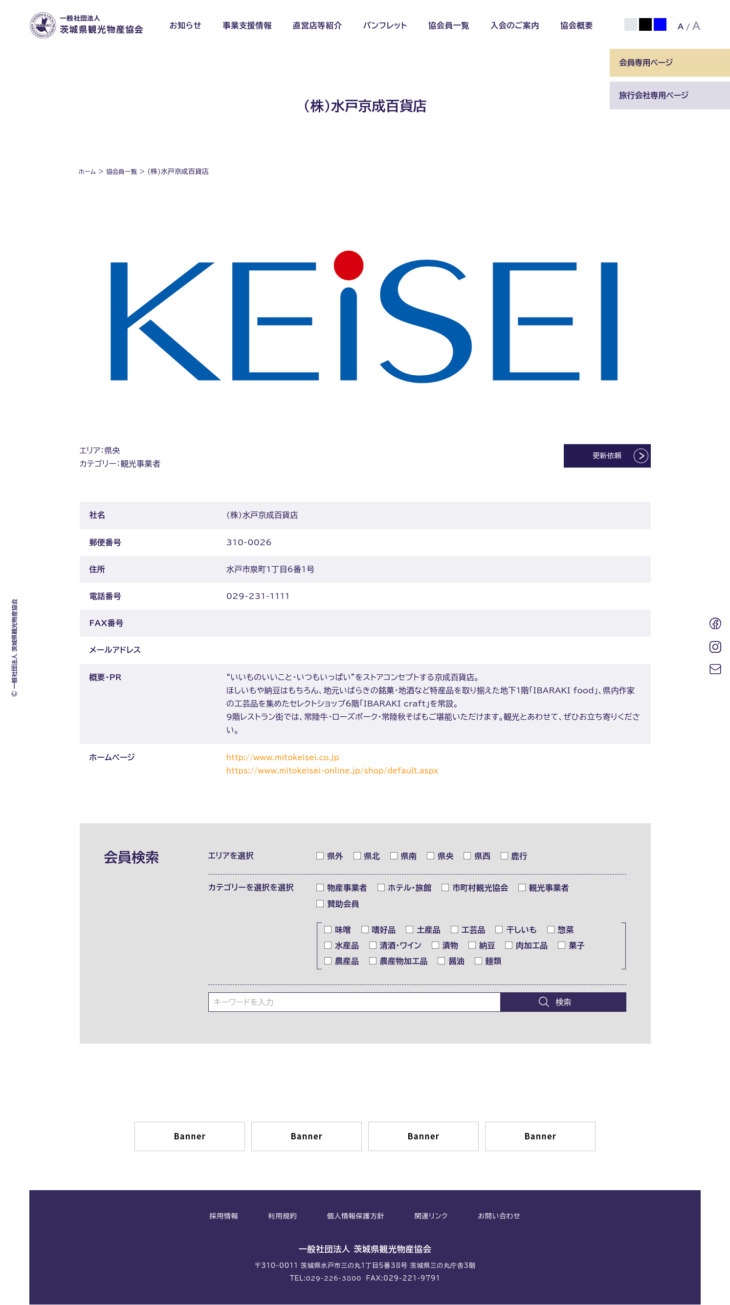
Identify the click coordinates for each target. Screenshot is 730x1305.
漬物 (445, 946)
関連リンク (431, 1217)
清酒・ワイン (395, 946)
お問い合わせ (499, 1217)
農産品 (342, 962)
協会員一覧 (448, 25)
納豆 (482, 946)
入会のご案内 (514, 25)
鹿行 (514, 857)
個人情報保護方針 (356, 1217)
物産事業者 (342, 889)
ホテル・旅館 (405, 889)
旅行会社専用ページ (653, 95)
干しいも (516, 931)
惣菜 (561, 931)
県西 (477, 857)
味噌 (338, 931)
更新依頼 (597, 458)
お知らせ (185, 25)
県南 (404, 857)
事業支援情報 (247, 25)
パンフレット (385, 25)
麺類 (488, 962)
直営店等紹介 (317, 25)
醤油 (451, 962)
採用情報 (223, 1217)
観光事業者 (544, 889)
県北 (367, 857)
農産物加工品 (399, 962)
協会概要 (576, 25)
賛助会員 (338, 905)
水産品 (342, 946)
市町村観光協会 (475, 889)
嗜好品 (379, 931)
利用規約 (282, 1217)
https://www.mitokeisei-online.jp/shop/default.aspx (342, 771)
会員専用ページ (646, 62)
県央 (440, 857)
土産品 (423, 931)
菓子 (571, 946)
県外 (330, 857)
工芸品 (468, 931)
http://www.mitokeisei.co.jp (288, 758)
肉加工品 (527, 946)
